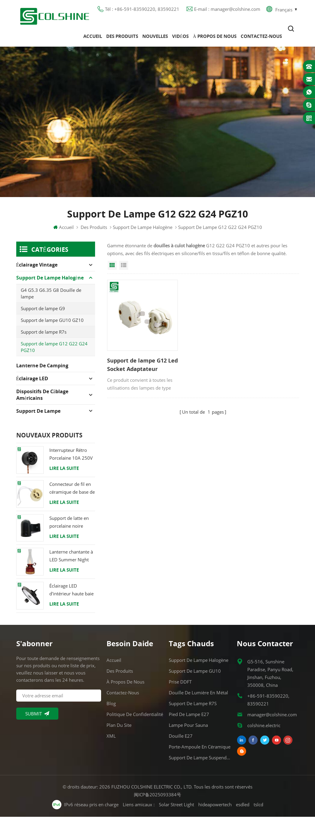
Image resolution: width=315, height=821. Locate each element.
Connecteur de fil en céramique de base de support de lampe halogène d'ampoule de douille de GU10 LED (72, 493)
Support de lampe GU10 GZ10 (52, 325)
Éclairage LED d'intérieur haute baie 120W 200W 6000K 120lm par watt (71, 594)
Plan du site (119, 729)
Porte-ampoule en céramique (199, 751)
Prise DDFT (180, 686)
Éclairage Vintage (37, 269)
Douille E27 (181, 740)
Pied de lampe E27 (189, 718)
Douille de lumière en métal (198, 697)
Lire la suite (64, 473)
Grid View (112, 269)
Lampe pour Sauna (188, 729)
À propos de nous (214, 39)
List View (123, 269)
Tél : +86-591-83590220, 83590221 (142, 11)
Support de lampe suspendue (200, 762)
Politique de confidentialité (135, 718)
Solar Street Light (176, 809)
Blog (111, 708)
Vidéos (180, 39)
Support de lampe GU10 (195, 675)
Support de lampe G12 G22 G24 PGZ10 (54, 351)
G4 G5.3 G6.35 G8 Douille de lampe (51, 298)
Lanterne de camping (42, 370)
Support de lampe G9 (43, 313)
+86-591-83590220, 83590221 (268, 704)
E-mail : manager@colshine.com (227, 11)
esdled (242, 809)
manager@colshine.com (272, 719)
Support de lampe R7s (43, 336)
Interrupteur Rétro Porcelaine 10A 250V (71, 458)
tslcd (258, 809)
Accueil (92, 39)
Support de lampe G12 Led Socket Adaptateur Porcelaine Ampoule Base (137, 358)
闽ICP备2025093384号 (157, 799)
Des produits (122, 39)
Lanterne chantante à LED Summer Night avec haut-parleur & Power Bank (71, 560)
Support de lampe (38, 415)
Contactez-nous (261, 39)
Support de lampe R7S (193, 708)
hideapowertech (215, 809)
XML (111, 740)
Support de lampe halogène (142, 232)
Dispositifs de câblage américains (42, 399)
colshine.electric (263, 730)
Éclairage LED (32, 383)
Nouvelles (155, 39)
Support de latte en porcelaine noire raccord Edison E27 (69, 526)
